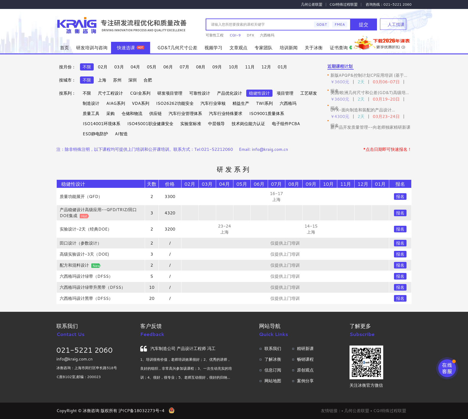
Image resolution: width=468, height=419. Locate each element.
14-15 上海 (311, 229)
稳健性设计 (259, 93)
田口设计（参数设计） (80, 243)
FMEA (340, 24)
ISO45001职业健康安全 (150, 124)
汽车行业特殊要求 (225, 113)
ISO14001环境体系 (101, 124)
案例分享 (305, 381)
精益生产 (241, 103)
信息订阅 (272, 370)
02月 (102, 67)
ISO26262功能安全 (175, 103)
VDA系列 (140, 103)
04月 (135, 67)
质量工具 (91, 113)
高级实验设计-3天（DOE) (84, 254)
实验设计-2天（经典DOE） (86, 229)
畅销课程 (305, 359)
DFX (250, 35)
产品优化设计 (229, 93)
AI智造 (121, 134)
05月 (151, 67)
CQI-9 (235, 35)
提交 (363, 24)
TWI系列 (264, 103)
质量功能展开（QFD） (81, 196)
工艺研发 (308, 93)
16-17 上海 (276, 196)
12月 (266, 67)
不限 (87, 67)
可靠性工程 (215, 35)
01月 (282, 67)
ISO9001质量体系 (266, 113)
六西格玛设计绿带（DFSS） (86, 276)
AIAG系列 (115, 103)
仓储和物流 (131, 113)
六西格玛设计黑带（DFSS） (86, 298)
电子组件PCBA (286, 124)
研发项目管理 (169, 93)
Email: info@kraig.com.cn (263, 149)
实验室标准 (190, 124)
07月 (184, 67)
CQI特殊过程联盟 (344, 4)
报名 (400, 196)
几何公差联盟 (311, 4)
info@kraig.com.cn (74, 359)
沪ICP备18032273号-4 (141, 411)
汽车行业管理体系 (185, 113)
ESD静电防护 (95, 134)
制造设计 (91, 103)
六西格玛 (267, 35)
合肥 (148, 80)
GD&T (321, 24)
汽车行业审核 (213, 103)
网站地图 (272, 381)
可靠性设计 (199, 93)
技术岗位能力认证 (248, 124)
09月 (217, 67)
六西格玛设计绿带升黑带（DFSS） (92, 287)
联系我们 (272, 349)
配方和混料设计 (74, 265)
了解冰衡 (272, 359)
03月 (119, 67)
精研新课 (305, 349)
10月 (233, 67)
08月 (201, 67)
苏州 (117, 80)
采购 (110, 113)
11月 (250, 67)
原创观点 (305, 370)
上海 (102, 80)
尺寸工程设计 (110, 93)
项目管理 (285, 93)
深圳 (132, 80)
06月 (168, 67)
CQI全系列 (140, 93)
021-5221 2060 (84, 350)
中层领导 (216, 124)
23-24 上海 (224, 229)
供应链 (155, 113)
